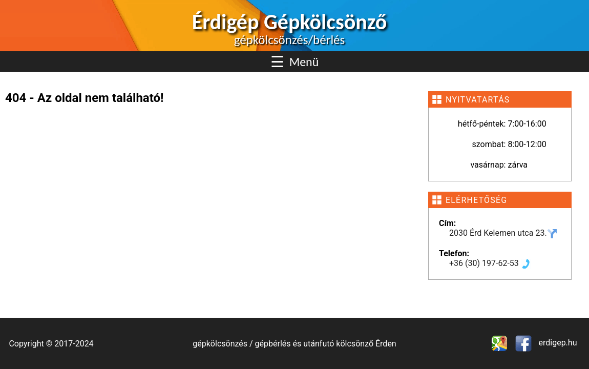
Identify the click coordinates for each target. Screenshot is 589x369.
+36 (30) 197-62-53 (490, 263)
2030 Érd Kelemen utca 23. (503, 233)
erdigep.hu (557, 342)
